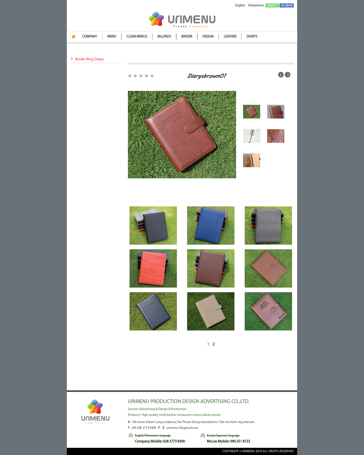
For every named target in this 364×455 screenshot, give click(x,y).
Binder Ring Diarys (87, 59)
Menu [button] (111, 36)
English (240, 5)
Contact (272, 5)
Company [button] (89, 36)
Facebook (286, 5)
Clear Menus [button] (137, 36)
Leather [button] (230, 36)
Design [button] (208, 36)
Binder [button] (186, 36)
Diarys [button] (252, 36)
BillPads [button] (164, 36)
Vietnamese (256, 5)
